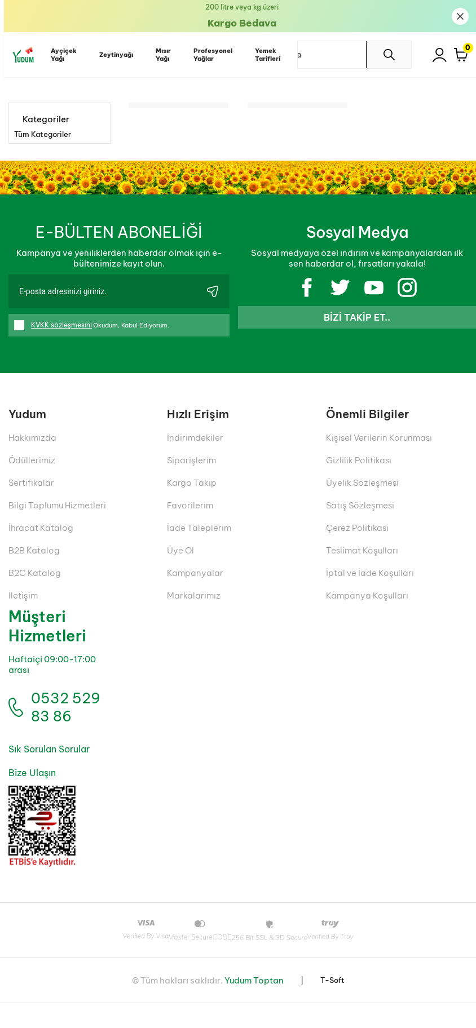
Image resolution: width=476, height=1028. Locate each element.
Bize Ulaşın (31, 798)
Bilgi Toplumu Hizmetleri (57, 504)
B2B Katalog (34, 549)
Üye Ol (180, 549)
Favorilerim (190, 504)
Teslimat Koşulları (362, 549)
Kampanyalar (195, 572)
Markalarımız (194, 595)
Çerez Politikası (357, 527)
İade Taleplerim (199, 527)
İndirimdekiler (195, 437)
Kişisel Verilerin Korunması (379, 437)
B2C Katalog (34, 572)
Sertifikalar (31, 482)
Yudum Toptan (254, 1005)
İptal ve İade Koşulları (370, 572)
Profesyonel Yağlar (208, 55)
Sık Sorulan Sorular (47, 774)
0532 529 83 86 (60, 720)
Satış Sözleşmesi (360, 504)
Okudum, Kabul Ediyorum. (96, 325)
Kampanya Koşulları (367, 595)
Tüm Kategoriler (42, 134)
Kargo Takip (192, 482)
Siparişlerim (191, 459)
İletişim (23, 595)
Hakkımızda (32, 437)
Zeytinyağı (112, 55)
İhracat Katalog (40, 527)
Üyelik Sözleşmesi (362, 482)
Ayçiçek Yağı (60, 55)
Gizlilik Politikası (358, 459)
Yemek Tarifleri (263, 55)
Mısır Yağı (159, 55)
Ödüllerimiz (31, 459)
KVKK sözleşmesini (61, 325)
